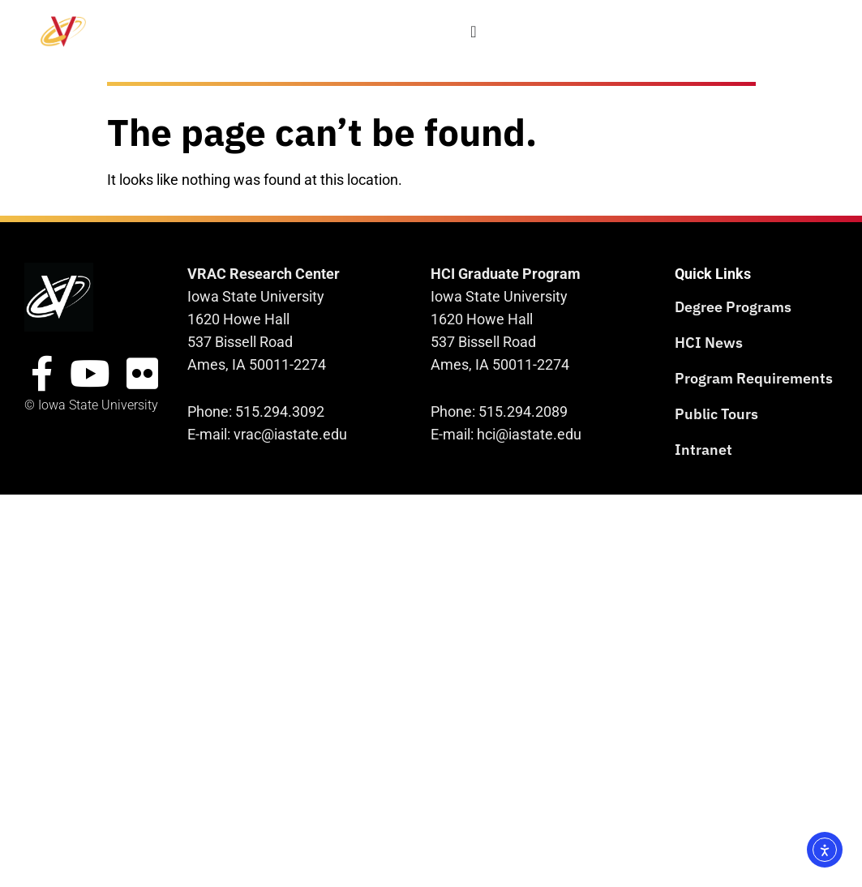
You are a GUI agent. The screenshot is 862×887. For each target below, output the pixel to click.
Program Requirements (754, 378)
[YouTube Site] (90, 374)
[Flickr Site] (142, 374)
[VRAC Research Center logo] (58, 297)
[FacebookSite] (42, 374)
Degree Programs (733, 307)
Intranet (703, 449)
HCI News (709, 342)
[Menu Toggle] (473, 32)
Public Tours (716, 414)
